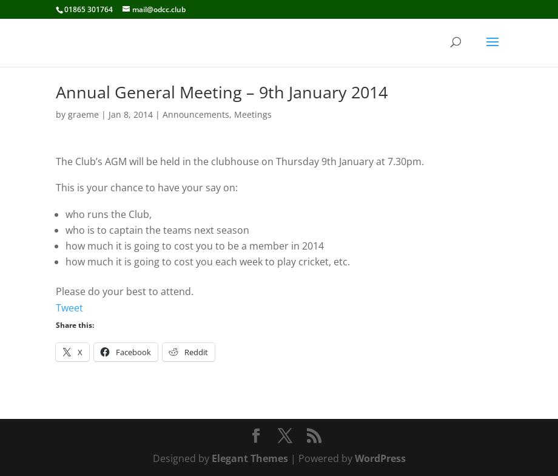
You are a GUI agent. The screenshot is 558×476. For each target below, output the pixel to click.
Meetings (253, 114)
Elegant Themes (250, 458)
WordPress (380, 458)
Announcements (196, 114)
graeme (83, 114)
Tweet (69, 307)
